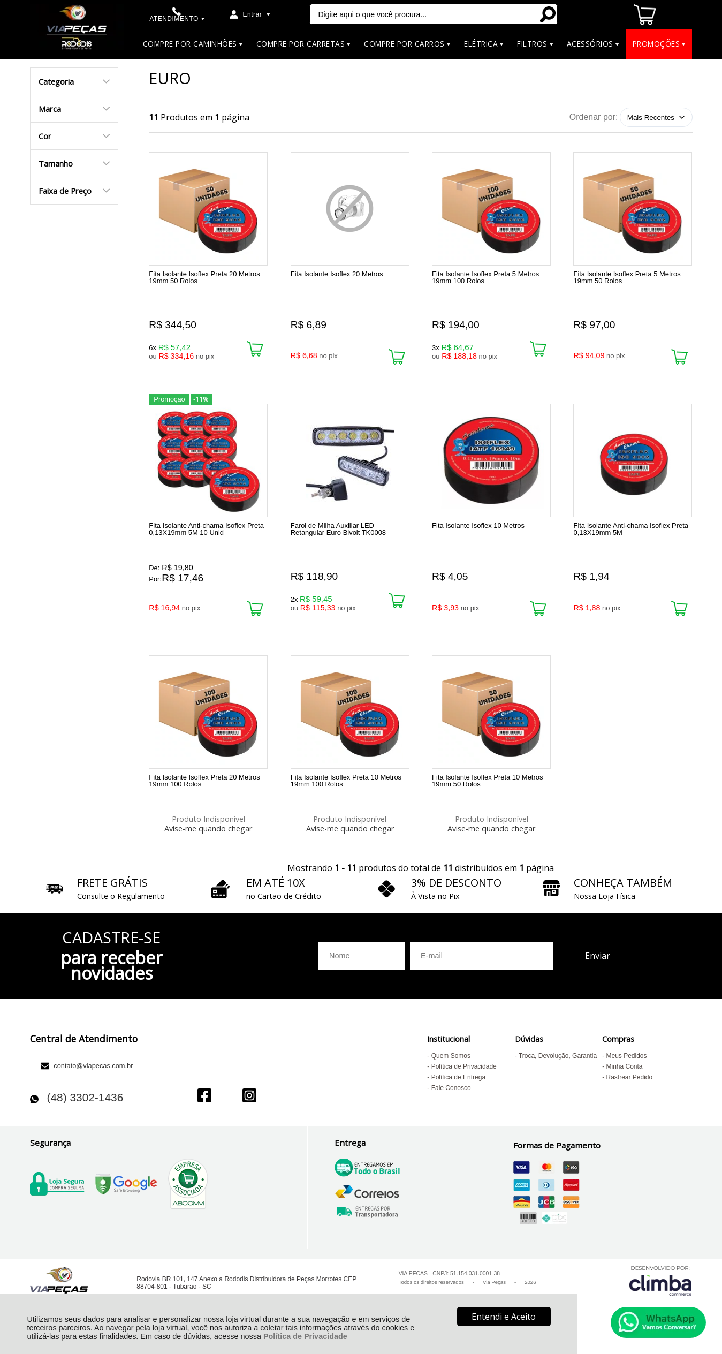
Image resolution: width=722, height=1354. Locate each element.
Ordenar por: (593, 117)
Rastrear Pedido (629, 1087)
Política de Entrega (458, 1087)
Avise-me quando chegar (208, 833)
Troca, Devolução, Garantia (558, 1065)
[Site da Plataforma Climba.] (660, 1290)
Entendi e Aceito (504, 1316)
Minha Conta (624, 1076)
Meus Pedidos (626, 1065)
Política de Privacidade (305, 1336)
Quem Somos (450, 1065)
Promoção (169, 402)
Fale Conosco (451, 1097)
